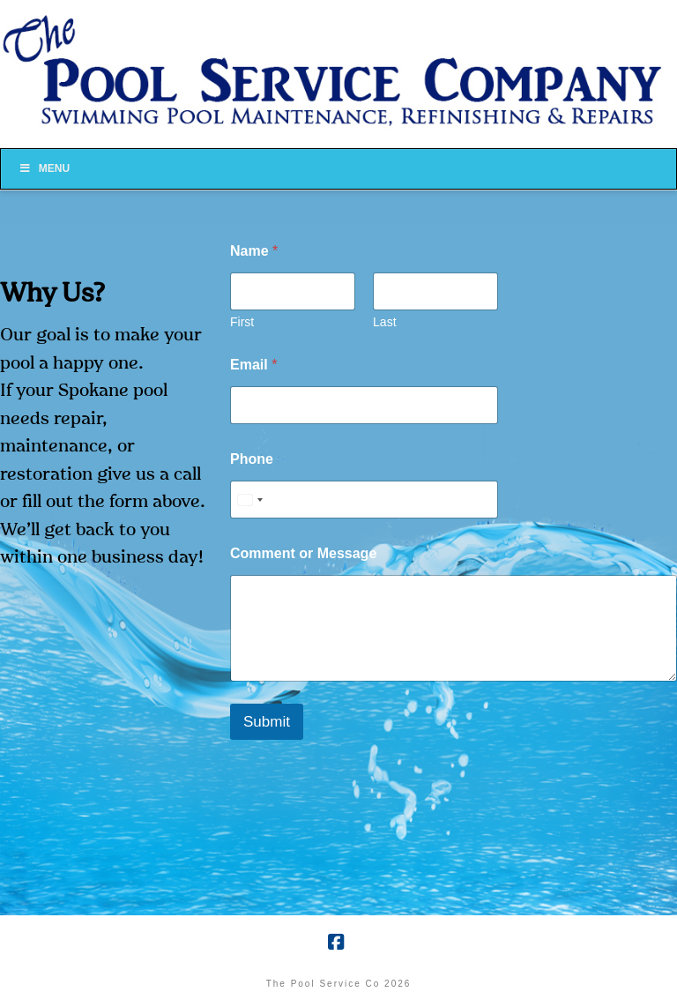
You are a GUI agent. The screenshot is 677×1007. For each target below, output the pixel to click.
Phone (251, 458)
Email (253, 364)
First (242, 322)
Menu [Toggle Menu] (44, 168)
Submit (266, 721)
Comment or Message (303, 553)
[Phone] (364, 499)
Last (384, 322)
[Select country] (249, 499)
